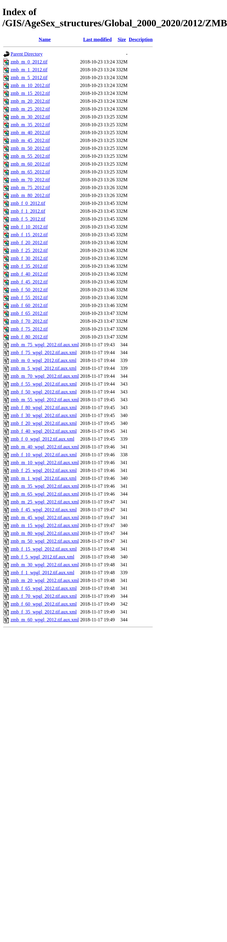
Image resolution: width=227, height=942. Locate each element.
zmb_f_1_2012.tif (28, 211)
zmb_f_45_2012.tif (29, 281)
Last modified (97, 39)
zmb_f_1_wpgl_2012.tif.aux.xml (42, 572)
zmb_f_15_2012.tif (29, 234)
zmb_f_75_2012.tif (29, 329)
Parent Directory (27, 54)
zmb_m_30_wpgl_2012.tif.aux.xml (45, 564)
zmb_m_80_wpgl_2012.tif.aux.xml (45, 533)
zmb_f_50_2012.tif (29, 289)
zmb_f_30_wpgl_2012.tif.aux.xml (44, 415)
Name (45, 39)
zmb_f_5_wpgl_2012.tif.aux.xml (42, 556)
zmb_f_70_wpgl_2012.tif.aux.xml (44, 596)
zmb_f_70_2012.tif (29, 321)
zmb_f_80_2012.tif (29, 336)
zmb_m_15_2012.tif (30, 93)
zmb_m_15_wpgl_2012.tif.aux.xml (45, 525)
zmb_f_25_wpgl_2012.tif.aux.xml (44, 470)
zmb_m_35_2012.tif (30, 124)
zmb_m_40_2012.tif (30, 132)
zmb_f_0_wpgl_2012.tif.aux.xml (42, 439)
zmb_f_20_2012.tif (29, 242)
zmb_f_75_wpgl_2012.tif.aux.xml (44, 352)
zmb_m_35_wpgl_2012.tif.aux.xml (45, 486)
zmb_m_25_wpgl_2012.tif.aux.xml (45, 501)
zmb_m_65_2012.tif (30, 171)
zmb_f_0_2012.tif (28, 203)
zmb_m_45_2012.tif (30, 140)
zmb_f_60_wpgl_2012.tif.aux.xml (44, 604)
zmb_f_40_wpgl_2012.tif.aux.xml (44, 431)
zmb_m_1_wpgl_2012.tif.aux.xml (43, 478)
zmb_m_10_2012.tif (30, 85)
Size (122, 39)
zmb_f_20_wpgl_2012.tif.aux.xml (44, 423)
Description (141, 39)
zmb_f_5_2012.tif (28, 219)
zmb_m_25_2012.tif (30, 109)
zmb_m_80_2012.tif (30, 195)
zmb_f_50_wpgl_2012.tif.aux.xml (44, 391)
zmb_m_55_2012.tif (30, 156)
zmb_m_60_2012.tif (30, 164)
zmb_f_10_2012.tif (29, 226)
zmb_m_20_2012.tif (30, 101)
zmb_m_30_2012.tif (30, 116)
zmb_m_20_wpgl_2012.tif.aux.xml (45, 580)
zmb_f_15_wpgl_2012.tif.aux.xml (44, 549)
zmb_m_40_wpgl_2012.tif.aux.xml (45, 446)
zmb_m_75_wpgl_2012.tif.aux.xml (45, 344)
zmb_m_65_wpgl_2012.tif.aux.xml (45, 494)
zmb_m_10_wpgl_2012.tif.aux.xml (45, 462)
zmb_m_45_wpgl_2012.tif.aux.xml (45, 517)
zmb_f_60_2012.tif (29, 305)
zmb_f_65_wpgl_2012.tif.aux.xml (44, 588)
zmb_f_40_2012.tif (29, 274)
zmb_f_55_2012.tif (29, 297)
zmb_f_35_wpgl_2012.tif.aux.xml (44, 611)
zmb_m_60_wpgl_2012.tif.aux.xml (45, 619)
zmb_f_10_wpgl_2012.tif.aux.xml (44, 454)
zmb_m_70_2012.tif (30, 179)
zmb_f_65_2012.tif (29, 313)
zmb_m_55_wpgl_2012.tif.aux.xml (45, 399)
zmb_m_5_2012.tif (29, 77)
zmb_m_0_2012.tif (29, 61)
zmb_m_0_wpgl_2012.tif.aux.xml (43, 360)
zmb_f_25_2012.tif (29, 250)
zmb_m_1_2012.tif (29, 69)
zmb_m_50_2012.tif (30, 148)
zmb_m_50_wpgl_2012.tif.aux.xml (45, 541)
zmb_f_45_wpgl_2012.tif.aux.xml (44, 509)
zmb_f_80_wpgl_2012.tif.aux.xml (44, 407)
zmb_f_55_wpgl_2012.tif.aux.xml (44, 384)
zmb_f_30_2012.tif (29, 258)
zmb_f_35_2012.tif (29, 266)
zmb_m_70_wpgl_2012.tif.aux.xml (45, 376)
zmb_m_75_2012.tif (30, 187)
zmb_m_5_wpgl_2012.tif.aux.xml (43, 368)
